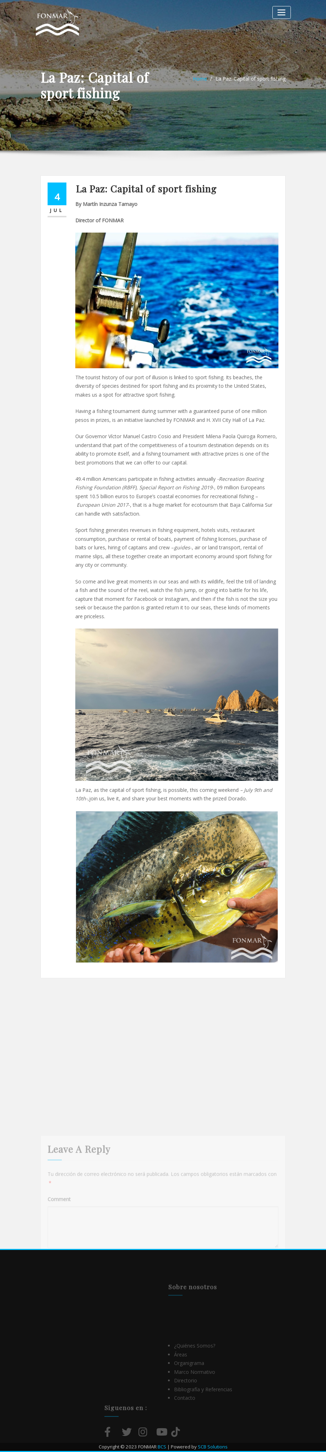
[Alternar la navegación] (281, 12)
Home (200, 79)
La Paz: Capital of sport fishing (251, 79)
